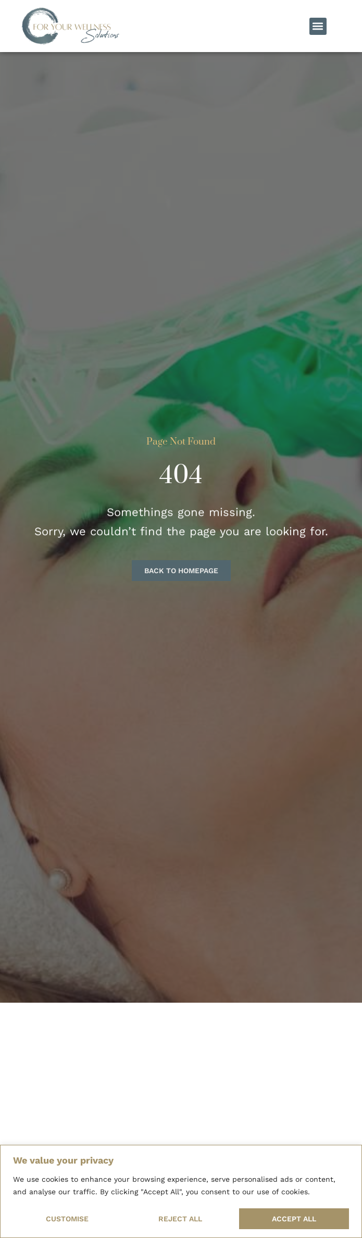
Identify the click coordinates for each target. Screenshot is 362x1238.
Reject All (180, 1219)
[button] (318, 26)
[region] (181, 1191)
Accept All (294, 1219)
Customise (67, 1219)
